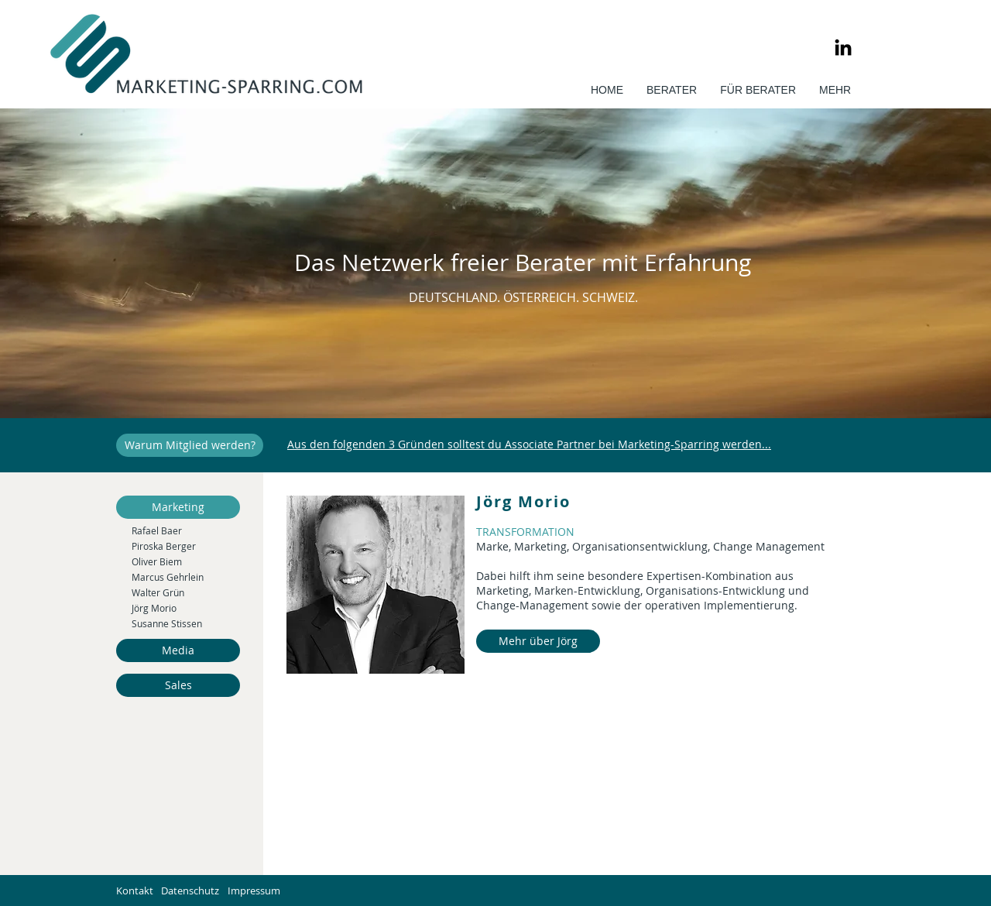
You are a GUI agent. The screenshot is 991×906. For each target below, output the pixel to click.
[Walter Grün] (186, 592)
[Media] (178, 650)
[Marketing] (178, 507)
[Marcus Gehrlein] (186, 577)
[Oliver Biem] (186, 561)
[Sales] (178, 685)
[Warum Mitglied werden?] (189, 445)
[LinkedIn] (843, 47)
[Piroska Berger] (186, 546)
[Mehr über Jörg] (538, 641)
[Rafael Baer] (186, 530)
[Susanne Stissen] (186, 623)
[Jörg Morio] (186, 608)
